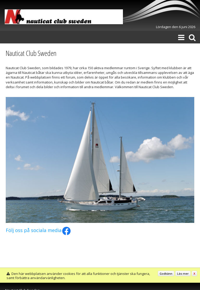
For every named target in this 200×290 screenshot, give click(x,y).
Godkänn (166, 273)
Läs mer (183, 273)
